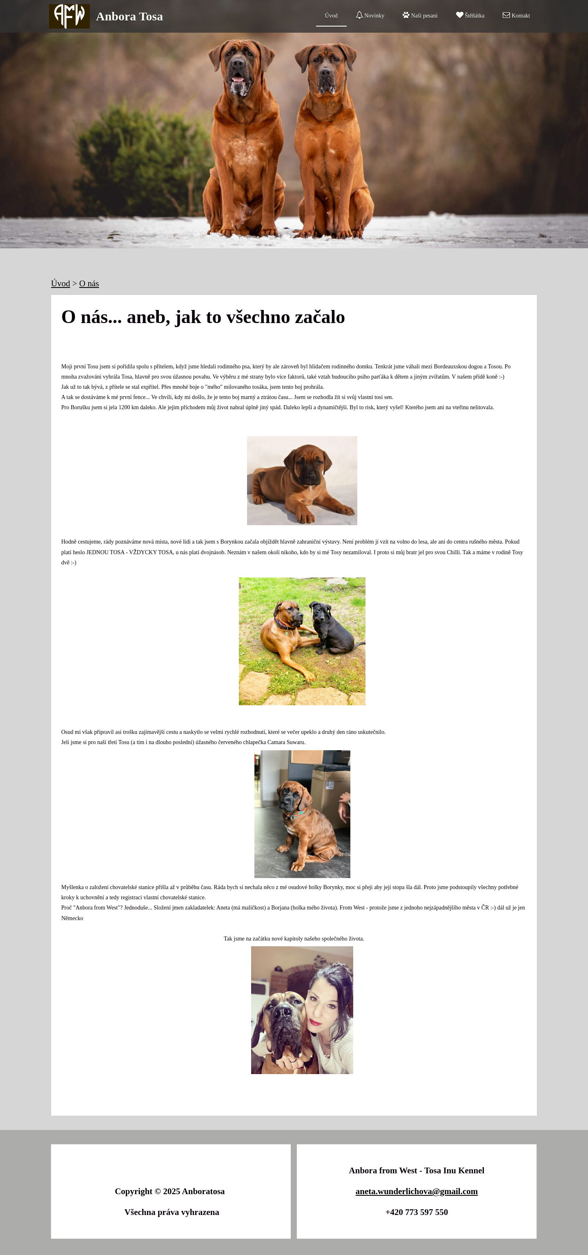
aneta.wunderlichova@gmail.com (417, 1191)
